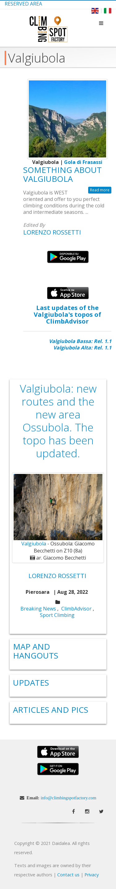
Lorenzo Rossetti (52, 232)
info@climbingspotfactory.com (68, 798)
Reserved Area (23, 3)
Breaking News (38, 608)
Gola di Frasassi (83, 162)
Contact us (68, 875)
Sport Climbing (57, 615)
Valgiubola (33, 543)
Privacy (91, 875)
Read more (100, 190)
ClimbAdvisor (76, 608)
